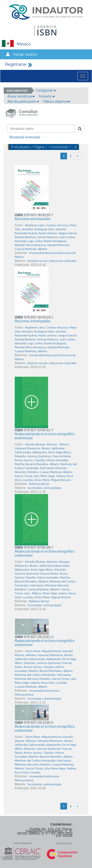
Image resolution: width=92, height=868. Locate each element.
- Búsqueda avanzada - (24, 137)
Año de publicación (23, 101)
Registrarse (15, 64)
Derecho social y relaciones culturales (51, 261)
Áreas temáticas (21, 96)
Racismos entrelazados (33, 219)
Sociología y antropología (44, 488)
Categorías (46, 90)
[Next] (77, 156)
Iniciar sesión (25, 54)
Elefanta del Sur (39, 484)
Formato (47, 96)
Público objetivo (56, 101)
